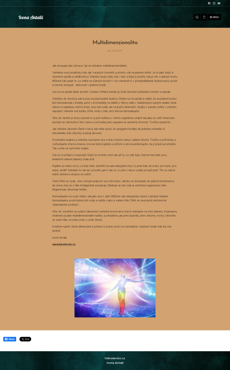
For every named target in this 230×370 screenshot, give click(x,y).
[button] (197, 17)
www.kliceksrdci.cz (63, 244)
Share (10, 339)
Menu (214, 17)
